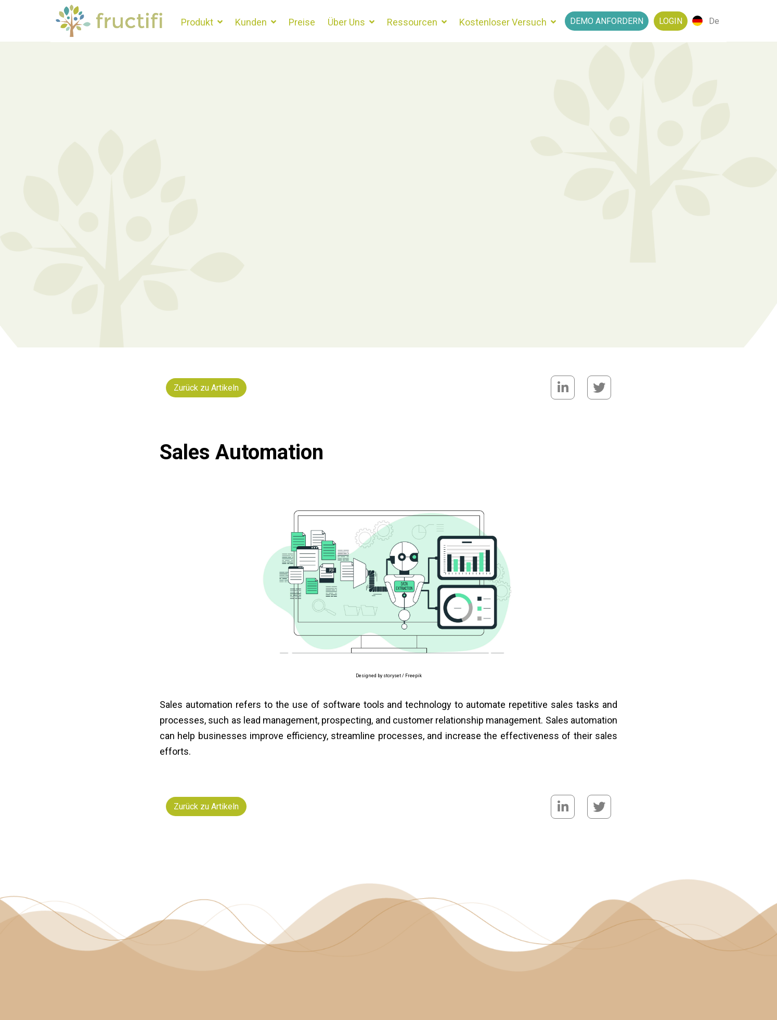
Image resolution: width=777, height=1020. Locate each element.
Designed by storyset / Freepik (389, 675)
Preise (302, 22)
